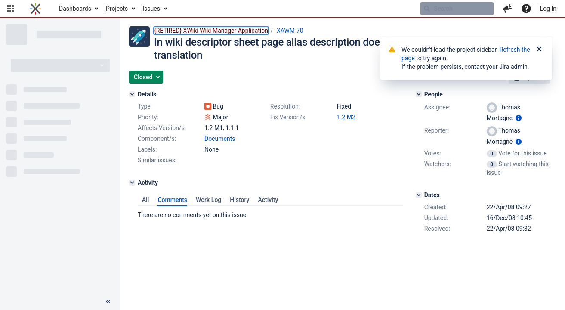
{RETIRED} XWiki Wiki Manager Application (211, 30)
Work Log (208, 199)
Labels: (147, 149)
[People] (419, 94)
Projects (117, 8)
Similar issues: (157, 160)
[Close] (539, 49)
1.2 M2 (346, 117)
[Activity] (132, 183)
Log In (548, 8)
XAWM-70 (290, 30)
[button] (10, 8)
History (239, 199)
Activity (268, 199)
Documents (219, 138)
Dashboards (75, 8)
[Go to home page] (35, 8)
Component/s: (157, 138)
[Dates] (419, 195)
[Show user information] (518, 118)
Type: (145, 106)
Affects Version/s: (162, 127)
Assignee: (437, 107)
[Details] (132, 94)
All (145, 199)
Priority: (148, 117)
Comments (172, 199)
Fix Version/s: (288, 117)
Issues (151, 8)
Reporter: (436, 130)
